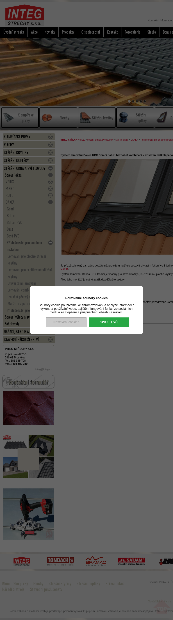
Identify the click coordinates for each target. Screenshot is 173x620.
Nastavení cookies (66, 322)
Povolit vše (108, 322)
